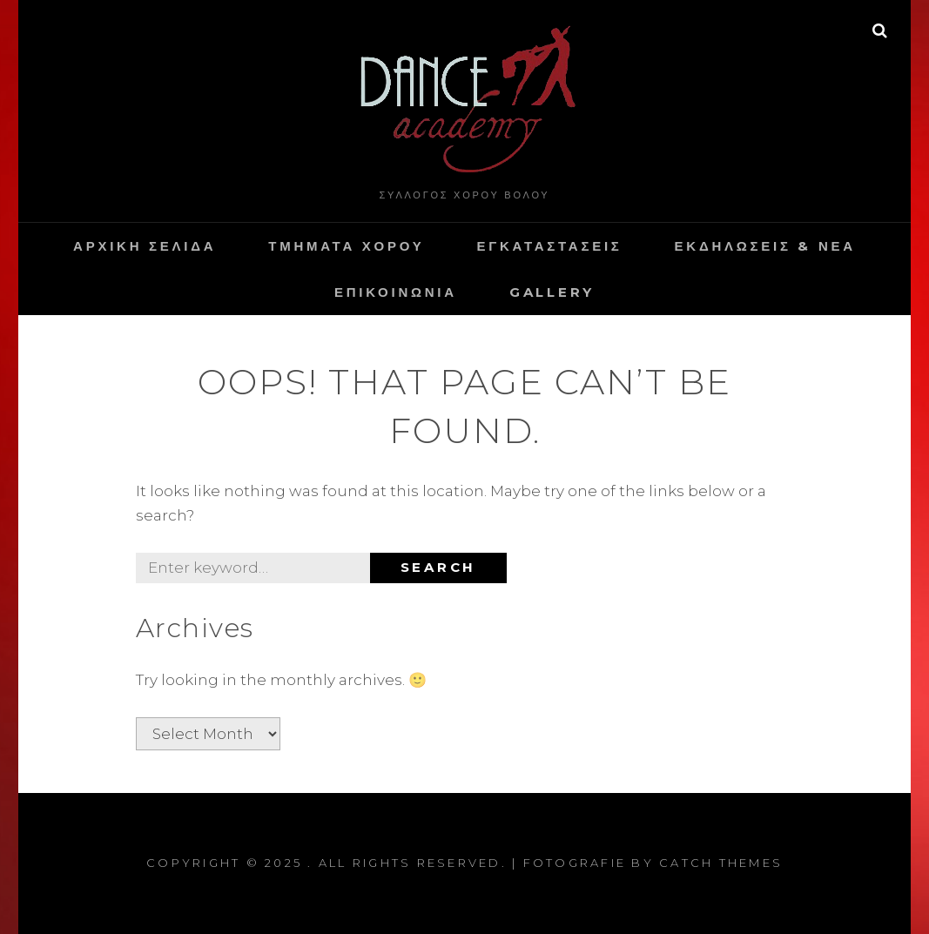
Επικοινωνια (395, 292)
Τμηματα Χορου (346, 246)
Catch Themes (721, 863)
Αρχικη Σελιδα (144, 246)
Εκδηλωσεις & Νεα (765, 246)
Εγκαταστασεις (549, 246)
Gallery (552, 292)
